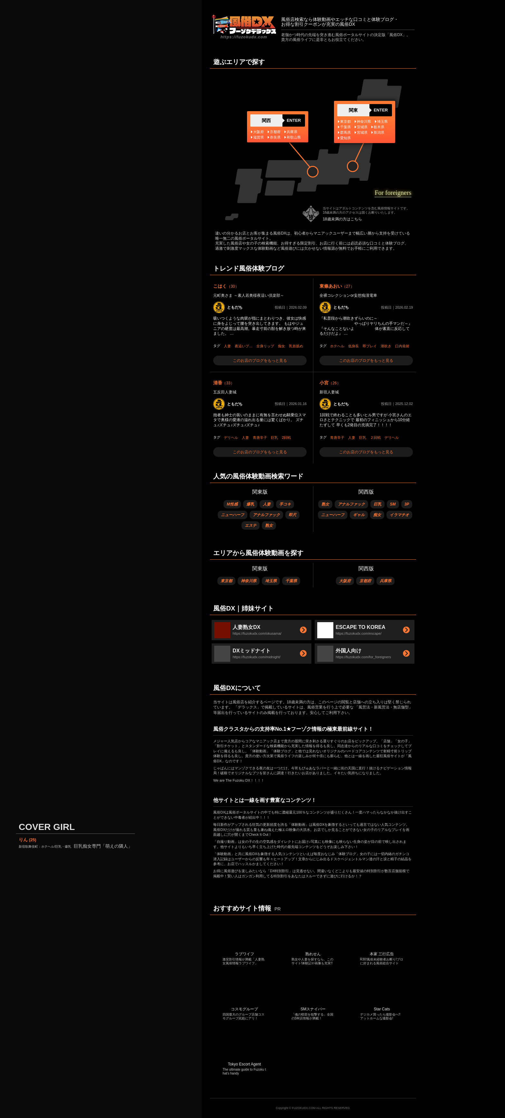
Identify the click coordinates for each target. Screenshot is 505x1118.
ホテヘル (337, 346)
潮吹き (386, 346)
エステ (250, 525)
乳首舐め (296, 346)
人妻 (227, 346)
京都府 (365, 581)
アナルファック (266, 515)
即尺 (292, 515)
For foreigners (393, 192)
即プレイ (370, 346)
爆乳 (250, 504)
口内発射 (402, 346)
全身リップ (265, 346)
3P (407, 504)
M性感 (232, 504)
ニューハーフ (232, 515)
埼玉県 (271, 581)
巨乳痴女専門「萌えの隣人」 (75, 846)
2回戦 (286, 437)
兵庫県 (385, 581)
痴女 (281, 346)
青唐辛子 (260, 437)
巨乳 (274, 437)
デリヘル (231, 437)
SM (393, 504)
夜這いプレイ (244, 346)
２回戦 (375, 437)
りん (27, 839)
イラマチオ (399, 515)
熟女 (269, 525)
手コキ (285, 504)
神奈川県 (248, 581)
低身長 (353, 346)
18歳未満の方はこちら (342, 219)
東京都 (226, 581)
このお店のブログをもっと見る (260, 360)
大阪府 (345, 581)
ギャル (359, 515)
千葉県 (291, 581)
